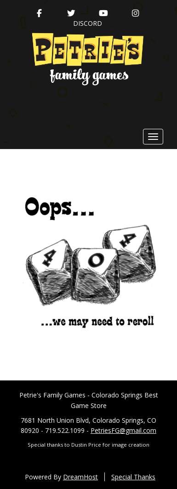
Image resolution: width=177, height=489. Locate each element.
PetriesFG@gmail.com (123, 430)
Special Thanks (133, 476)
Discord (87, 23)
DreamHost (80, 476)
